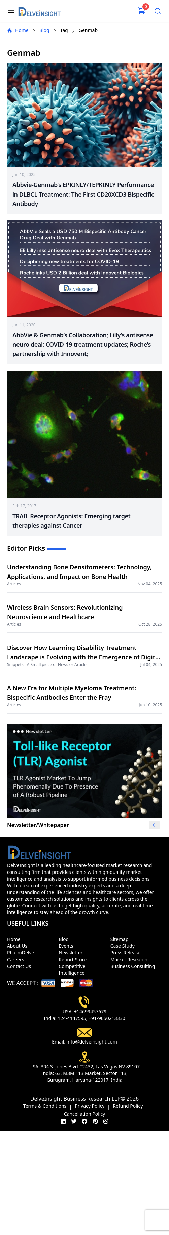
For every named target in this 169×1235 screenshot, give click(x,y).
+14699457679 (90, 1011)
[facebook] (84, 1121)
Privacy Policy (89, 1106)
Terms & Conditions (45, 1106)
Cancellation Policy (84, 1114)
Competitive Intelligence (73, 969)
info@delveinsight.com (92, 1041)
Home (18, 30)
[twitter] (73, 1121)
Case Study (123, 946)
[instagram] (106, 1121)
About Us (18, 946)
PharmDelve (22, 952)
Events (67, 946)
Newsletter (72, 952)
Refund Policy (128, 1106)
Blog (44, 30)
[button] (153, 825)
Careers (17, 959)
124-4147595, (72, 1018)
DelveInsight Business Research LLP (75, 1098)
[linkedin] (63, 1121)
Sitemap (120, 939)
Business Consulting (134, 966)
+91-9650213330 (107, 1018)
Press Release (126, 952)
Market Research (130, 959)
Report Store (74, 959)
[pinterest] (95, 1121)
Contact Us (20, 966)
